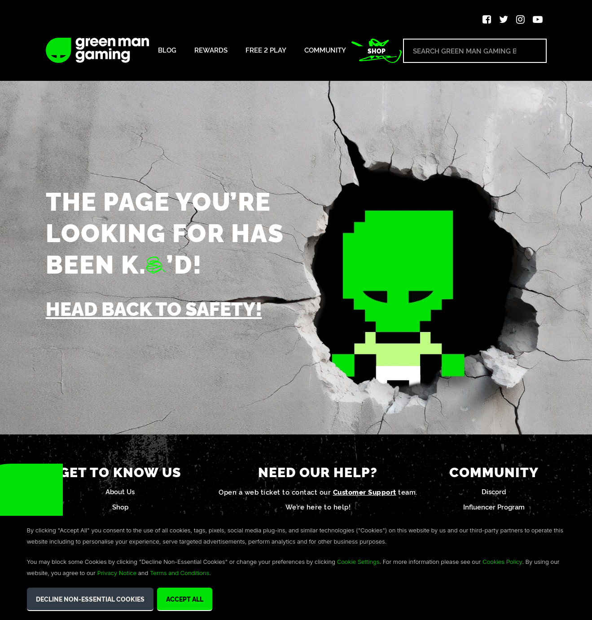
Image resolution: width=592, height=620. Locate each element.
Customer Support (364, 493)
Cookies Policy (502, 561)
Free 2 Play (266, 50)
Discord (494, 492)
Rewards (211, 50)
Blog (167, 50)
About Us (120, 492)
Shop (377, 50)
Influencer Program (494, 508)
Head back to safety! (159, 308)
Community (325, 50)
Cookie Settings (358, 561)
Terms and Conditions (179, 572)
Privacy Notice (116, 572)
